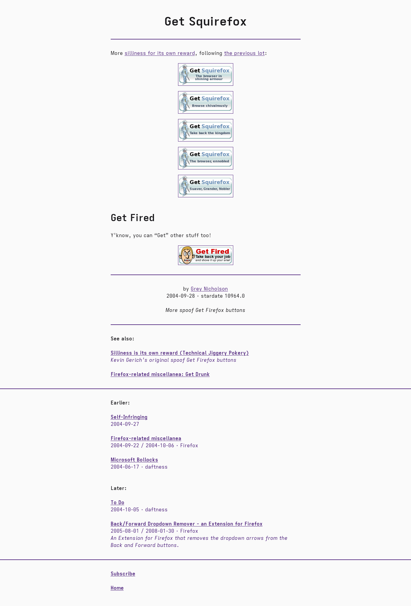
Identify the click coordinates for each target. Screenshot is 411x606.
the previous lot (244, 53)
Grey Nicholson (209, 289)
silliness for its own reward (160, 53)
